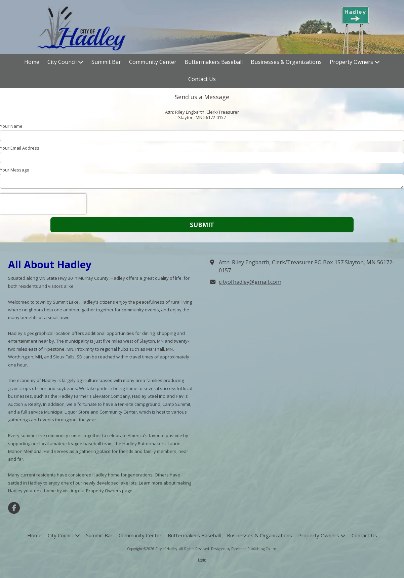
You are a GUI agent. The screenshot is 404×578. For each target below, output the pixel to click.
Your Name (11, 126)
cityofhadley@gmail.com (250, 281)
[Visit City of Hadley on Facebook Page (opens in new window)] (14, 508)
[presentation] (43, 204)
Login (202, 559)
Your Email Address (19, 148)
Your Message (14, 169)
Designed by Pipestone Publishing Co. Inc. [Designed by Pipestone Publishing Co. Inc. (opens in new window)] (244, 548)
